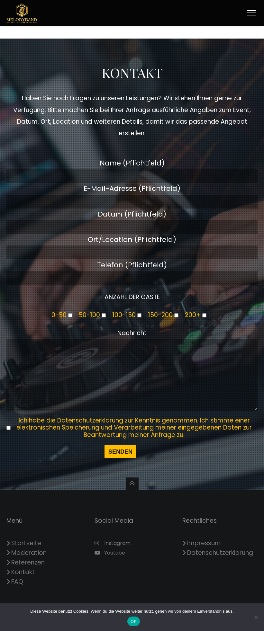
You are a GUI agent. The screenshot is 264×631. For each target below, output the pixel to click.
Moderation (29, 552)
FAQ (17, 581)
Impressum (204, 543)
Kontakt (23, 572)
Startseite (26, 543)
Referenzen (28, 562)
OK (134, 621)
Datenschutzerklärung (220, 552)
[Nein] (256, 617)
